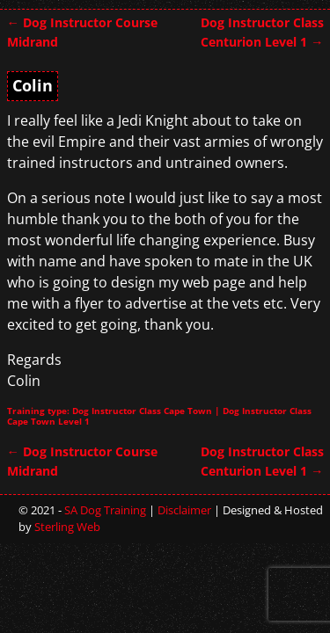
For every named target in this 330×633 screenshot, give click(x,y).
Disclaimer (184, 510)
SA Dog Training (105, 510)
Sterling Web (67, 527)
